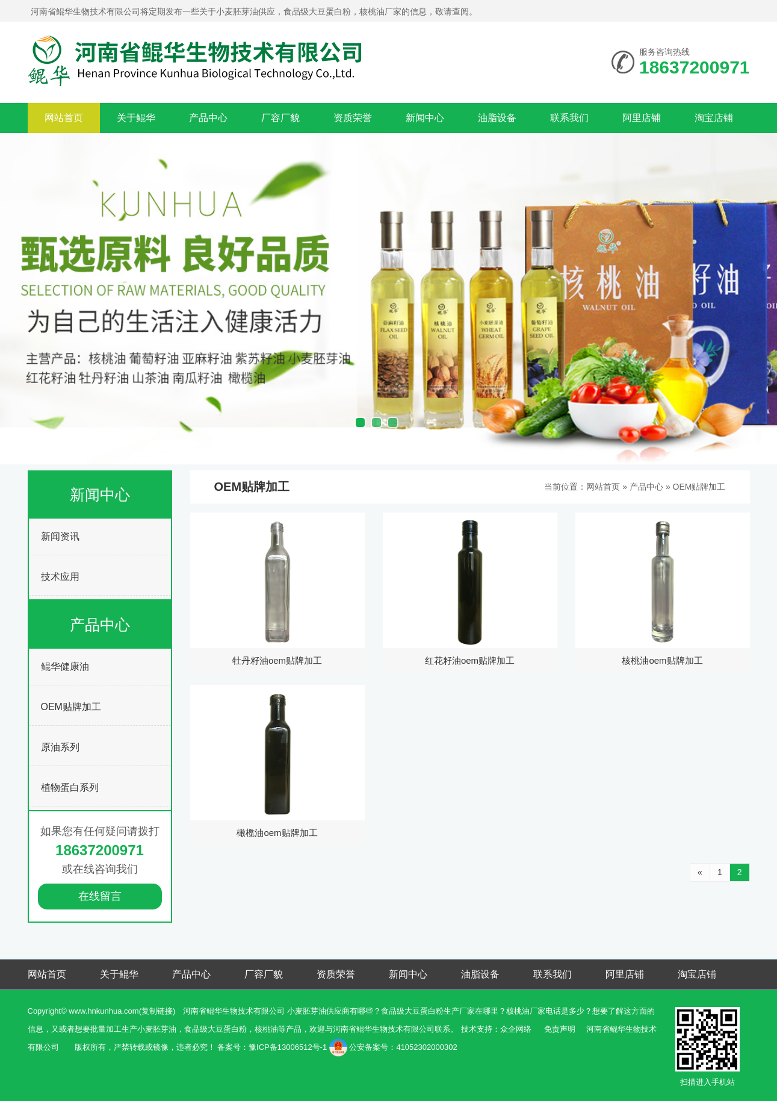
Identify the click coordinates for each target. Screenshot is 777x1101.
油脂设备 (497, 118)
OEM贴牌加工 (71, 707)
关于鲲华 (136, 118)
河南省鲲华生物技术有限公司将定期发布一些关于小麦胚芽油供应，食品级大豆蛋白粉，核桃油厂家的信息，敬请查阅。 (254, 11)
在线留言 (100, 896)
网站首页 (64, 118)
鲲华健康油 (65, 666)
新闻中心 (425, 118)
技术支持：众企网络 (496, 1029)
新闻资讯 (60, 536)
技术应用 (60, 577)
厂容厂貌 (280, 118)
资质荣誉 (352, 118)
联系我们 (569, 118)
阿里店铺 (641, 118)
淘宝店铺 (714, 118)
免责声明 (559, 1029)
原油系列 (60, 747)
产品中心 (208, 118)
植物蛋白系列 (70, 787)
